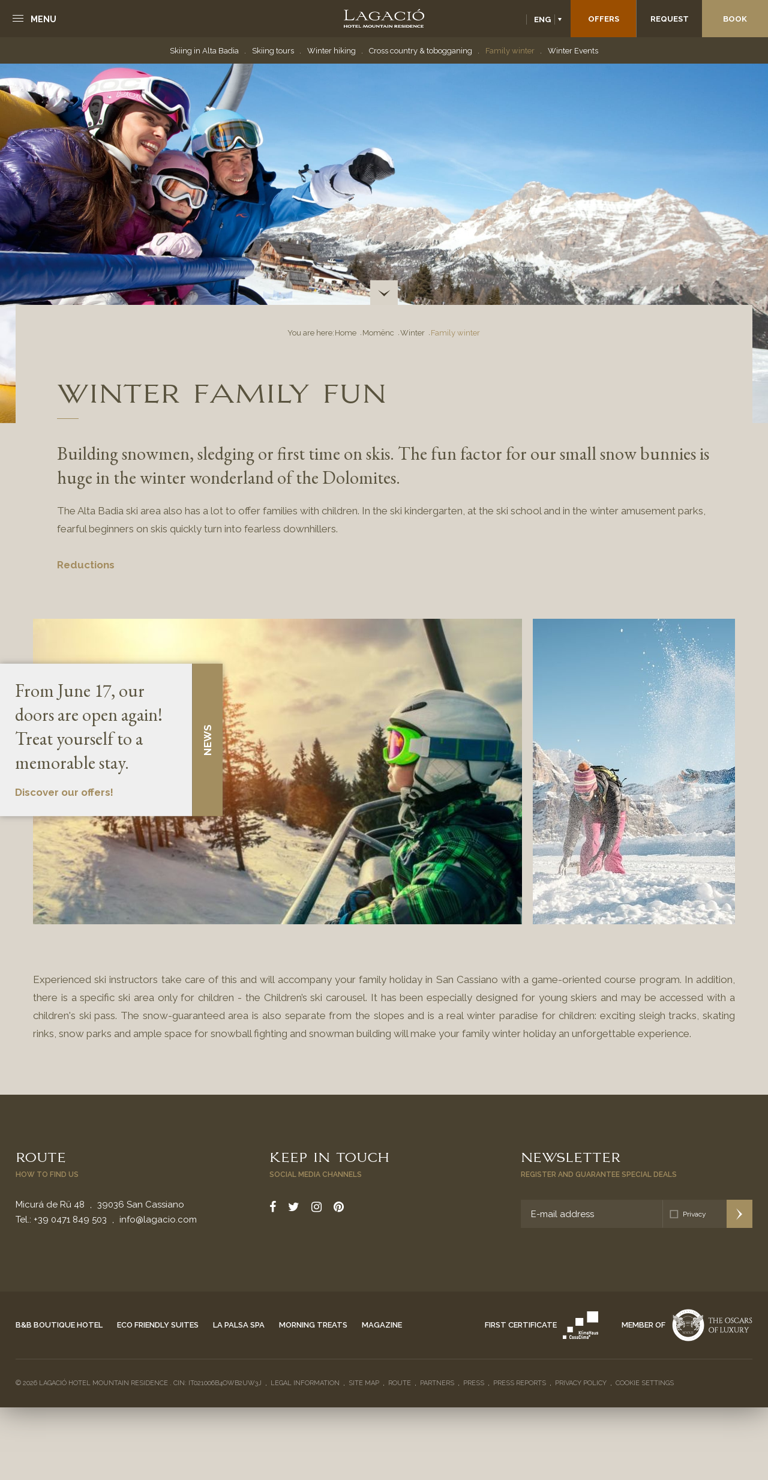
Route (41, 1156)
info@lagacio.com (158, 1219)
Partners (437, 1383)
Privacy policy (581, 1383)
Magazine (382, 1324)
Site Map (364, 1383)
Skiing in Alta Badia (204, 50)
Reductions (86, 565)
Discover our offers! (64, 793)
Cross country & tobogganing (420, 50)
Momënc (378, 332)
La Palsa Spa (239, 1324)
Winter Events (573, 50)
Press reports (519, 1383)
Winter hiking (331, 50)
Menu (43, 19)
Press (473, 1383)
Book (735, 18)
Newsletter (570, 1156)
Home (345, 332)
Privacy (694, 1214)
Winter (412, 332)
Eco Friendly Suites (158, 1324)
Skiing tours (273, 50)
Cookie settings (645, 1383)
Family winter (510, 50)
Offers (603, 18)
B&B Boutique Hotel (59, 1324)
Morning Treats (313, 1324)
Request (669, 18)
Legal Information (305, 1383)
